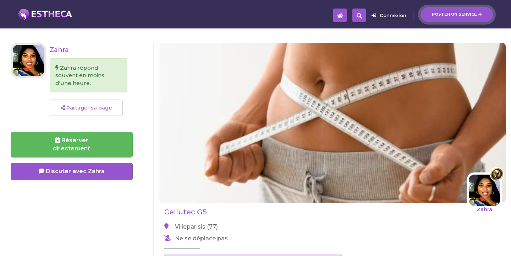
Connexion (389, 15)
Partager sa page (86, 108)
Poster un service (457, 14)
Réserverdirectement (71, 144)
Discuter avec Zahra (72, 171)
